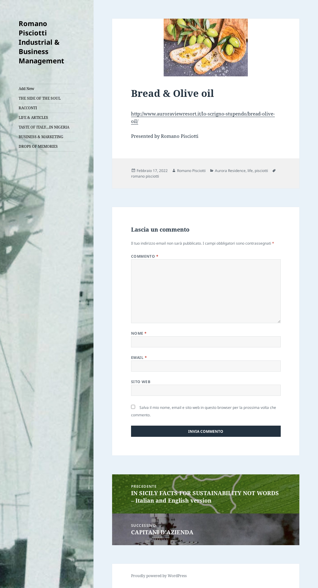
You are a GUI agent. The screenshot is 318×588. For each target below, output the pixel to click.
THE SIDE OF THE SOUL (40, 98)
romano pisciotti (145, 176)
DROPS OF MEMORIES (38, 146)
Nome (139, 333)
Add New (26, 88)
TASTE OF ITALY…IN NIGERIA (44, 127)
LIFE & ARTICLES (33, 117)
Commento (145, 256)
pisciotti (261, 170)
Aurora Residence (230, 170)
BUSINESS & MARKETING (41, 136)
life (250, 170)
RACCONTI (28, 108)
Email (139, 357)
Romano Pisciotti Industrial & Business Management (41, 42)
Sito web (141, 381)
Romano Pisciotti (191, 170)
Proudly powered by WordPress (159, 575)
